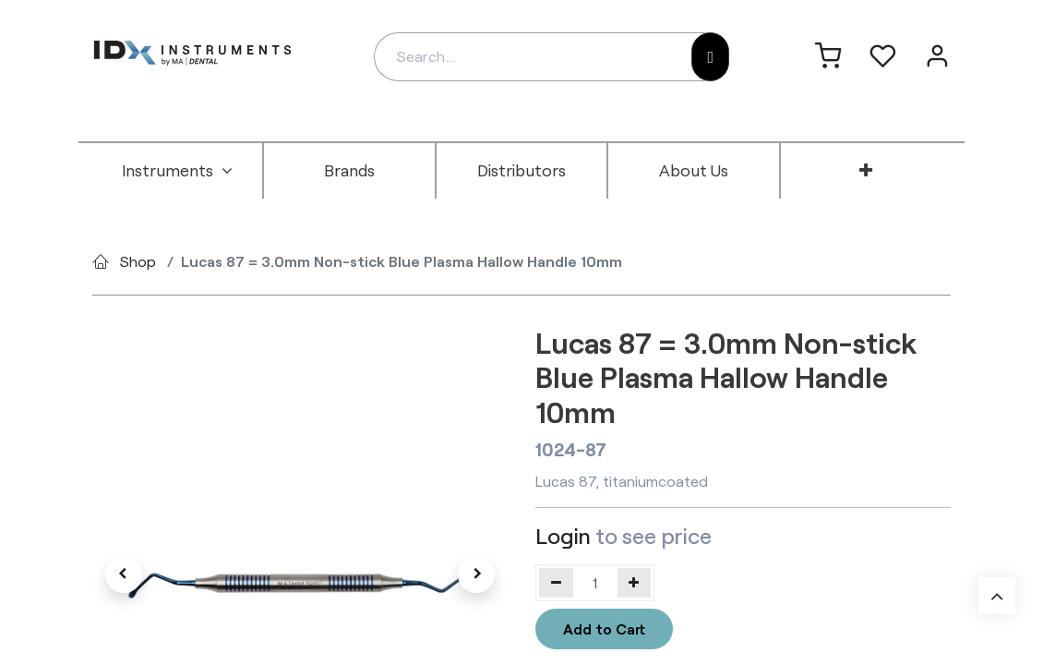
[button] (123, 574)
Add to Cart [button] (604, 628)
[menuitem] (177, 171)
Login (563, 535)
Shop (138, 261)
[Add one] (634, 583)
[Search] (710, 56)
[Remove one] (556, 583)
